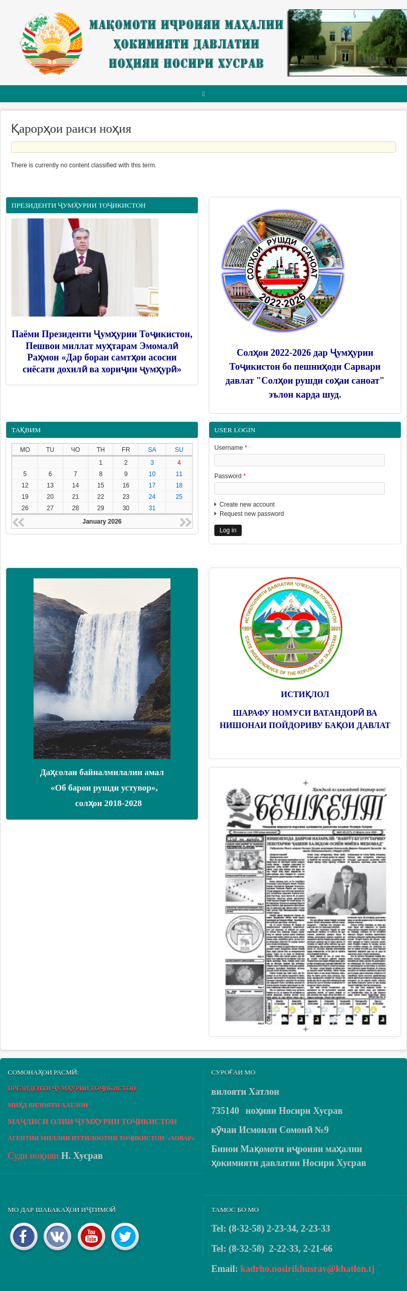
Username (230, 447)
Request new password (252, 513)
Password (230, 476)
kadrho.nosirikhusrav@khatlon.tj (308, 1269)
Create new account (247, 504)
